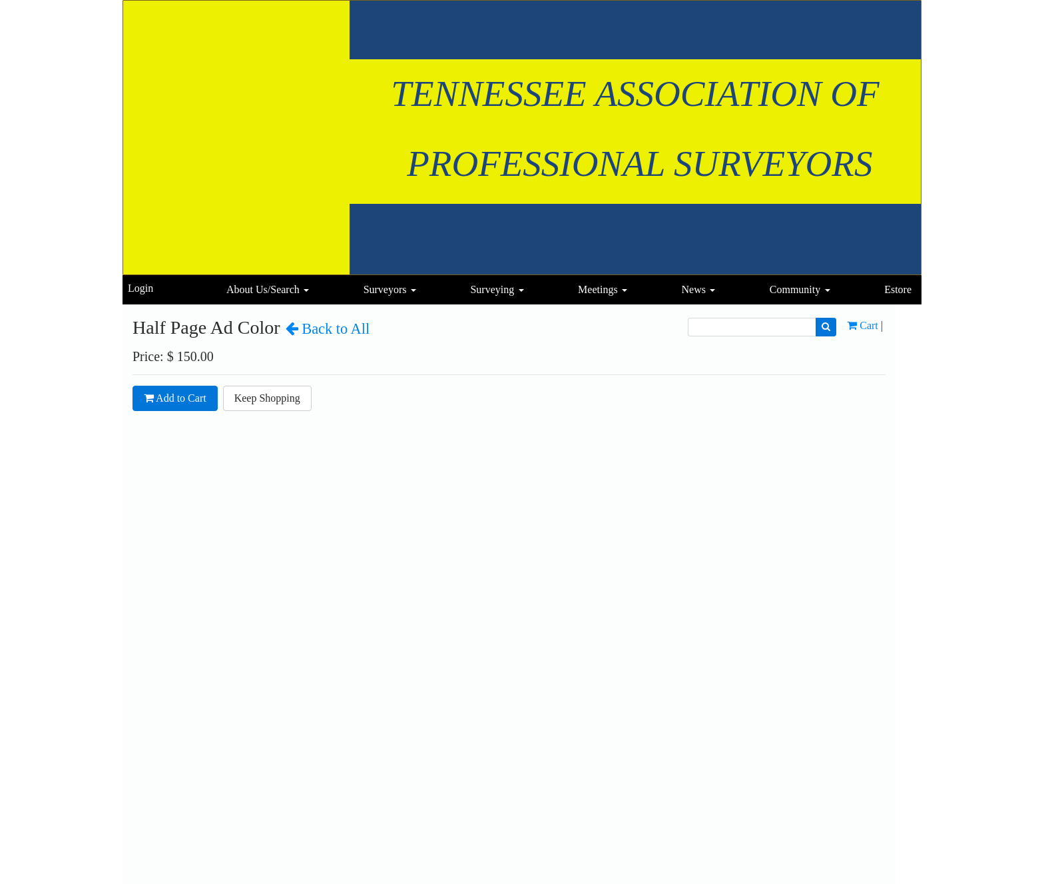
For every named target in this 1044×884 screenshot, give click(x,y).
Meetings (598, 289)
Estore (898, 289)
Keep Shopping (267, 398)
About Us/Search (263, 289)
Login (140, 288)
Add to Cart (175, 398)
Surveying (492, 289)
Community (795, 289)
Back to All (328, 328)
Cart (862, 325)
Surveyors (385, 289)
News (693, 289)
